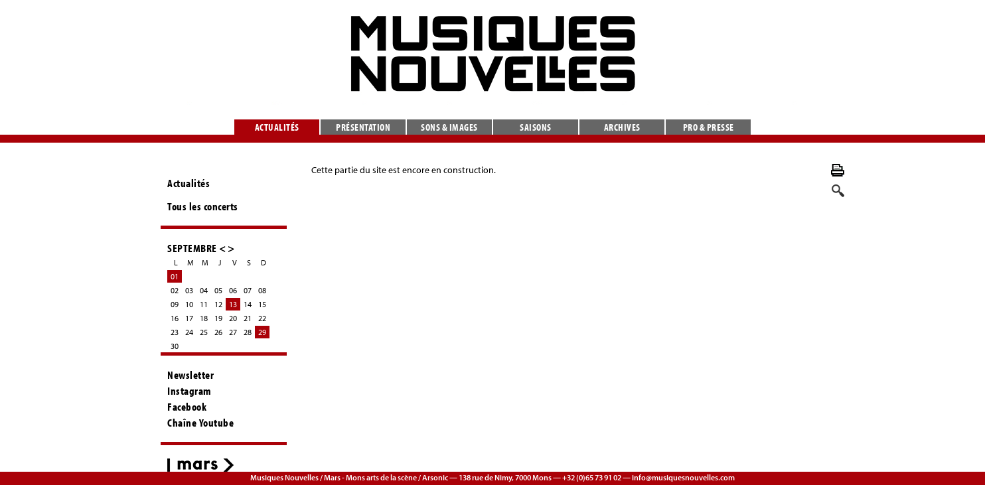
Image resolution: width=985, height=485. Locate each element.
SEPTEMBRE (192, 248)
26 (218, 332)
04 (204, 290)
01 (175, 276)
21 (248, 318)
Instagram (189, 391)
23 (175, 332)
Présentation (363, 127)
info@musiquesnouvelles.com (683, 477)
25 (204, 332)
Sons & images (449, 127)
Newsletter (190, 375)
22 (262, 318)
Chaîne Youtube (200, 423)
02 (175, 290)
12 (218, 304)
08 (262, 290)
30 (175, 346)
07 (248, 290)
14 (248, 304)
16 (175, 318)
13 (233, 304)
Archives (622, 127)
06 (233, 290)
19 (218, 318)
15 (262, 304)
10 (189, 304)
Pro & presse (708, 127)
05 (218, 290)
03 (189, 290)
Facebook (186, 407)
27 (233, 332)
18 (204, 318)
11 (204, 304)
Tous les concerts (202, 206)
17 (189, 318)
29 (262, 332)
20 (233, 318)
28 (248, 332)
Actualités (277, 127)
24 (189, 332)
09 (175, 304)
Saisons (536, 127)
